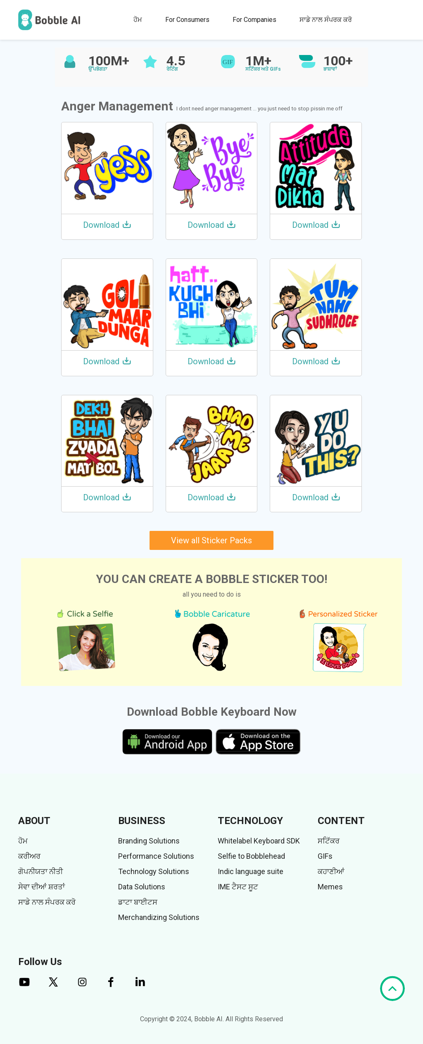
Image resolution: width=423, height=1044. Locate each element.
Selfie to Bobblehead (251, 856)
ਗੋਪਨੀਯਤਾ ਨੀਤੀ (40, 871)
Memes (330, 886)
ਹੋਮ (137, 20)
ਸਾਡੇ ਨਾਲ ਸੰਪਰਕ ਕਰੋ (325, 20)
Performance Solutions (156, 856)
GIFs (325, 856)
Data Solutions (141, 886)
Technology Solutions (153, 871)
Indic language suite (250, 871)
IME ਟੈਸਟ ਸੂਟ (238, 886)
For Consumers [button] (187, 20)
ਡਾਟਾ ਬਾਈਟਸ (137, 902)
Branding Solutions (149, 840)
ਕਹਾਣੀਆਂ (331, 871)
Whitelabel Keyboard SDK (259, 840)
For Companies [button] (254, 20)
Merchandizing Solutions (159, 917)
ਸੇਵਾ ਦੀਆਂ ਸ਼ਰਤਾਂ (41, 886)
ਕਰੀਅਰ (29, 856)
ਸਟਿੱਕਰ (329, 840)
